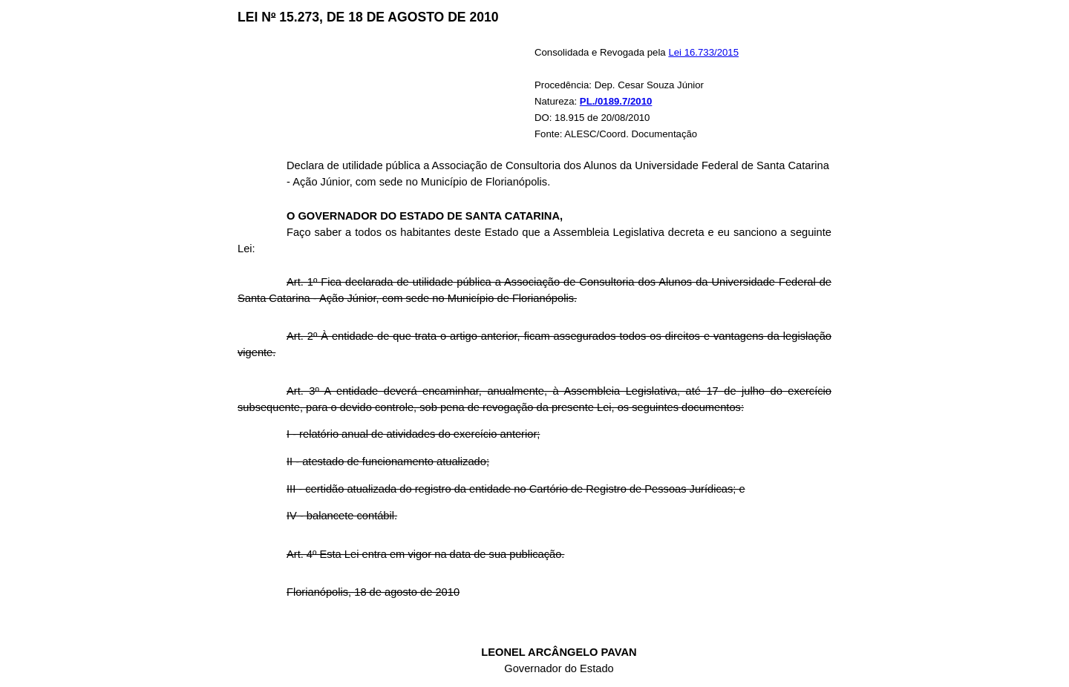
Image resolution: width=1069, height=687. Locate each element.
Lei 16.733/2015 (703, 52)
